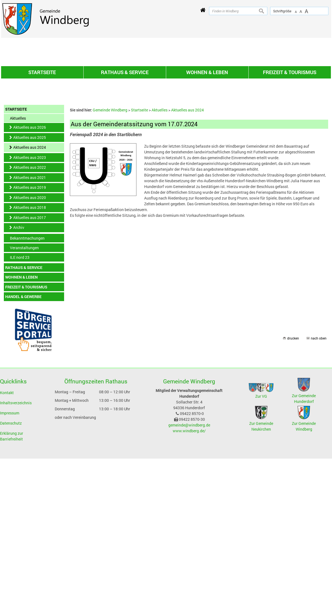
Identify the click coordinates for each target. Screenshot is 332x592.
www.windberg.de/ (189, 495)
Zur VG (261, 460)
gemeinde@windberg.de (189, 489)
